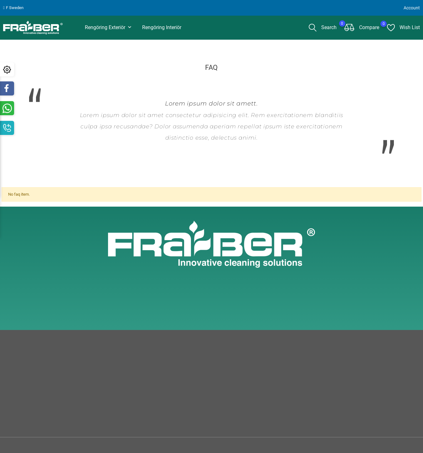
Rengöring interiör (161, 27)
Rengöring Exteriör (109, 27)
